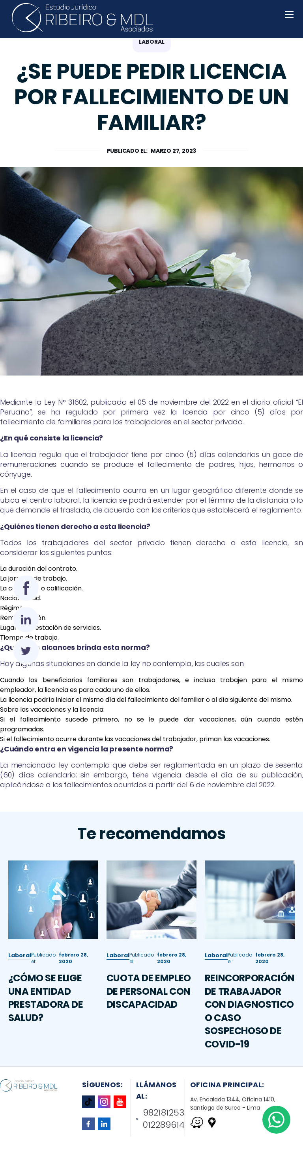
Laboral (19, 967)
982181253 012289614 (160, 1119)
